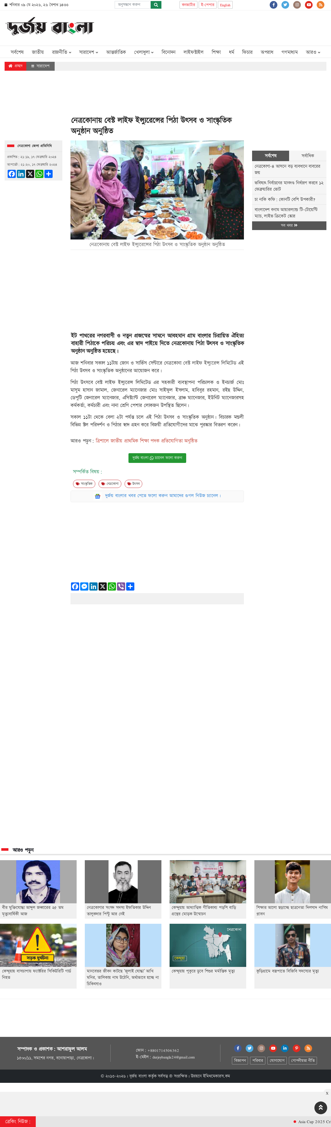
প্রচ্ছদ (15, 66)
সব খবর (289, 226)
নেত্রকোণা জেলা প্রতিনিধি (34, 146)
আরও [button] (313, 52)
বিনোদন (168, 52)
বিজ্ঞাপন (240, 1061)
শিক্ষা (216, 52)
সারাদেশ (40, 66)
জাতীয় (38, 52)
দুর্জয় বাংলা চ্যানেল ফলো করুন (157, 458)
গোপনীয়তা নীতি (303, 1061)
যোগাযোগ (277, 1061)
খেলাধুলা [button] (143, 52)
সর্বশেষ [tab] (270, 156)
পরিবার (257, 1061)
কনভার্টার (188, 5)
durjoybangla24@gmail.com (173, 1057)
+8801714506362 (163, 1050)
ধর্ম (231, 52)
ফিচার (247, 52)
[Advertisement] (233, 27)
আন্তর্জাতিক (116, 52)
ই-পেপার (207, 5)
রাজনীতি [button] (61, 52)
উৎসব (133, 483)
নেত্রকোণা (110, 483)
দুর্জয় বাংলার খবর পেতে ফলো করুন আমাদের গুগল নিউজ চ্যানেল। (163, 496)
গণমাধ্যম (289, 52)
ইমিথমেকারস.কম (216, 1076)
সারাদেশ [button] (88, 52)
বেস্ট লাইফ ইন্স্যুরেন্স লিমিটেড (209, 363)
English (225, 5)
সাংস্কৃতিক (84, 483)
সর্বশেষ (17, 52)
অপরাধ (267, 52)
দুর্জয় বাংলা (138, 1076)
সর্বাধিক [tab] (308, 156)
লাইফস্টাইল (194, 52)
